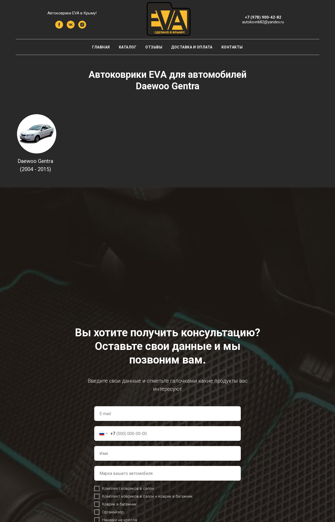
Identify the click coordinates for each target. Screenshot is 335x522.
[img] (36, 133)
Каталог (128, 47)
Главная (101, 47)
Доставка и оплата (192, 47)
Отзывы (153, 47)
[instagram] (82, 27)
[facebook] (59, 27)
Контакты (232, 47)
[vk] (71, 27)
